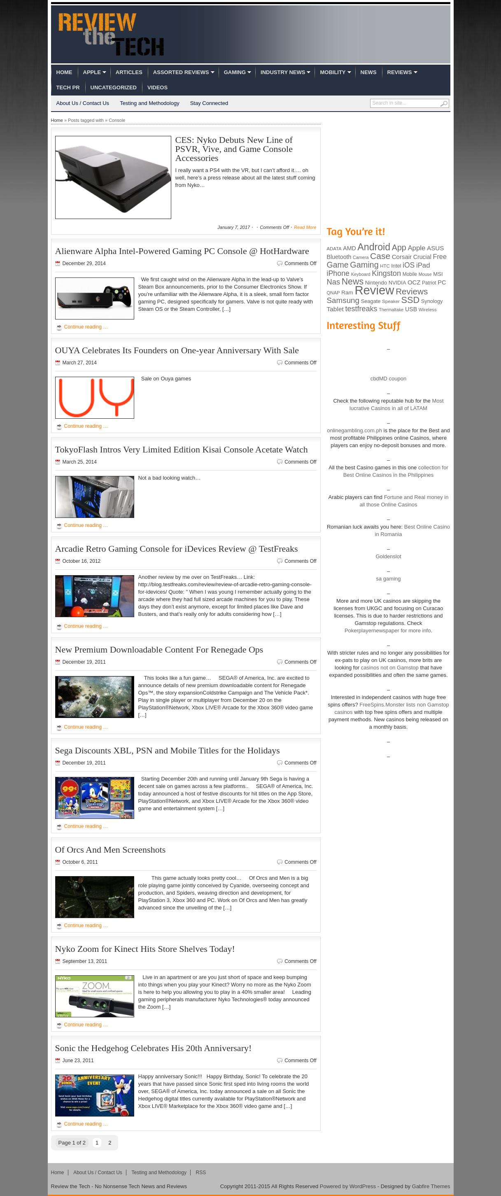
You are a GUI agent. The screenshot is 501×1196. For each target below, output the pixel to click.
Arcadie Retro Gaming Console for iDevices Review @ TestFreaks (176, 548)
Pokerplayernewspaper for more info (388, 630)
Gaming (235, 72)
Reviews (399, 72)
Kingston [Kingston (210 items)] (386, 273)
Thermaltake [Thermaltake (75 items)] (391, 309)
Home (64, 72)
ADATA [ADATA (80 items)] (334, 248)
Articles (129, 72)
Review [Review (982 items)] (374, 290)
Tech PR (68, 87)
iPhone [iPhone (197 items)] (338, 273)
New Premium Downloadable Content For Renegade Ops (159, 649)
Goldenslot (388, 556)
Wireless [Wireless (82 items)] (428, 309)
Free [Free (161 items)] (440, 256)
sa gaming (388, 579)
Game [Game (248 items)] (338, 264)
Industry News (283, 72)
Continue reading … (86, 327)
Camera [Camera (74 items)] (361, 257)
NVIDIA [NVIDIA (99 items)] (397, 283)
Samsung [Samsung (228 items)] (343, 300)
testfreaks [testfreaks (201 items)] (361, 309)
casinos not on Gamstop (389, 667)
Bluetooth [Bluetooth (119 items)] (339, 257)
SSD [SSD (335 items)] (410, 300)
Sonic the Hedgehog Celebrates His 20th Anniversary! (153, 1048)
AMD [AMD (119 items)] (349, 248)
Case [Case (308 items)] (380, 256)
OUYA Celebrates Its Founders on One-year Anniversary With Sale (177, 350)
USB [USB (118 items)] (411, 309)
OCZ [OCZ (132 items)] (414, 282)
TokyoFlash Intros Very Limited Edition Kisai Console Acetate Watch (181, 449)
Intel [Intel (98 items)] (396, 266)
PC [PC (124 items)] (442, 282)
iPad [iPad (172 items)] (423, 265)
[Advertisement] (388, 168)
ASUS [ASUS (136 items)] (435, 248)
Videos (157, 87)
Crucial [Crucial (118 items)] (422, 257)
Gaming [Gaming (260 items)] (364, 264)
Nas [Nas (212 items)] (333, 281)
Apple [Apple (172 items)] (416, 248)
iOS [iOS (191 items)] (409, 265)
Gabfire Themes (431, 1186)
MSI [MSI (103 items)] (438, 274)
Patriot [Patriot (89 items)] (429, 283)
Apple (92, 72)
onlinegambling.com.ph (354, 430)
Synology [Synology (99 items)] (432, 301)
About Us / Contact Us (83, 103)
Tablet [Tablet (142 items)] (335, 308)
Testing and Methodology (149, 103)
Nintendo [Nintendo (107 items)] (376, 283)
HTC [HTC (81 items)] (384, 265)
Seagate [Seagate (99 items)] (371, 301)
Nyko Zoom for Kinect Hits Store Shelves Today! (145, 949)
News (369, 72)
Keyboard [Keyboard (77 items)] (361, 274)
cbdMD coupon (388, 378)
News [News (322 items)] (353, 282)
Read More (305, 227)
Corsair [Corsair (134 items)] (402, 256)
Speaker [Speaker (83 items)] (391, 301)
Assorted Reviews (181, 72)
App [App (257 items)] (399, 247)
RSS (201, 1172)
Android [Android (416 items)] (373, 247)
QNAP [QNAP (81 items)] (333, 292)
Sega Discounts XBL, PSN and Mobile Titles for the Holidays (167, 750)
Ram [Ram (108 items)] (347, 292)
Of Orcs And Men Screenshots (110, 849)
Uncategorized (114, 87)
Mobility (332, 72)
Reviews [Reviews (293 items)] (412, 291)
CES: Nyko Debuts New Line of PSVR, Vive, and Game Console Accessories (234, 149)
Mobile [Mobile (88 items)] (410, 274)
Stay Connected (209, 103)
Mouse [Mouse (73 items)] (425, 274)
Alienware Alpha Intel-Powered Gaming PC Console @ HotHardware (182, 251)
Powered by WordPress (348, 1186)
